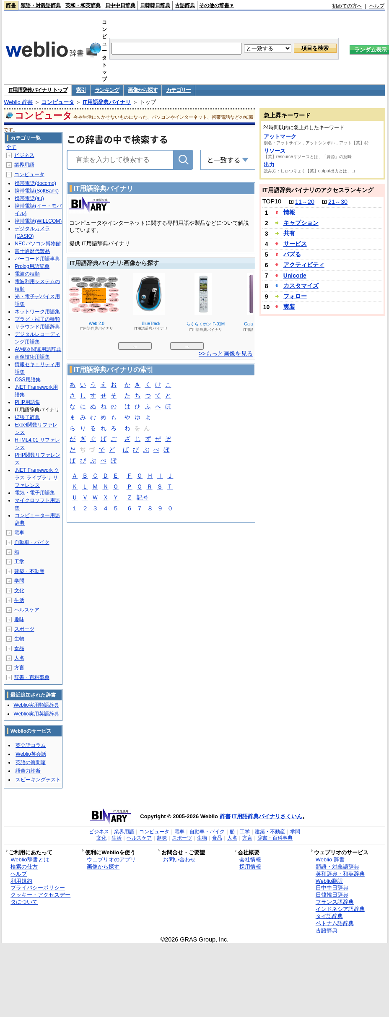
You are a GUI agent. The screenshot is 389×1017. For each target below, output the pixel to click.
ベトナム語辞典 (335, 923)
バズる (292, 254)
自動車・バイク (31, 542)
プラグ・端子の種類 (37, 319)
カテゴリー (178, 90)
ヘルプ (376, 6)
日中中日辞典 (120, 5)
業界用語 (24, 165)
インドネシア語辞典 (340, 909)
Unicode (294, 275)
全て (11, 147)
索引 (81, 90)
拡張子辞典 (27, 417)
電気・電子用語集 (35, 493)
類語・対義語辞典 (41, 5)
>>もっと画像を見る (226, 353)
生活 (19, 600)
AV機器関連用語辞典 (38, 349)
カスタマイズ (301, 285)
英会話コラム (31, 745)
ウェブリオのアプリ (111, 859)
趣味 (19, 619)
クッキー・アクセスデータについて (40, 898)
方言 (19, 668)
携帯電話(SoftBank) (37, 191)
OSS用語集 (27, 379)
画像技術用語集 (32, 357)
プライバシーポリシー (37, 887)
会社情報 (250, 859)
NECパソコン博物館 (37, 244)
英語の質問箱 (31, 762)
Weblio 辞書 (18, 102)
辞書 (11, 5)
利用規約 (21, 881)
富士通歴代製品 (32, 251)
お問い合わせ (179, 859)
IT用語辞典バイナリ (107, 102)
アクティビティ (303, 264)
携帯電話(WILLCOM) (38, 221)
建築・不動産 (29, 571)
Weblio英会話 (31, 754)
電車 (19, 533)
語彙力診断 (28, 771)
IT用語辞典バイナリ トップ (37, 90)
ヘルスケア (26, 610)
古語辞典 (185, 5)
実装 (289, 306)
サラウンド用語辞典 (37, 327)
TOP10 (271, 201)
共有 (289, 233)
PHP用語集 (27, 402)
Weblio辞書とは (29, 859)
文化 (19, 590)
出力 (269, 164)
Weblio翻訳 (329, 881)
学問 (19, 581)
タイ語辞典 (329, 916)
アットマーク (280, 136)
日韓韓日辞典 (155, 5)
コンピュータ (57, 102)
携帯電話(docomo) (35, 183)
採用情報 (250, 867)
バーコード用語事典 (37, 259)
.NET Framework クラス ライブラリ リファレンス (37, 477)
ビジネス (24, 155)
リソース (274, 151)
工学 (19, 561)
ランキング (107, 90)
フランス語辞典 (335, 902)
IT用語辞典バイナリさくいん (267, 816)
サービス (295, 243)
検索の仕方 (24, 867)
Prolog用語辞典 (32, 266)
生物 (19, 639)
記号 (142, 498)
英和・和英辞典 (83, 5)
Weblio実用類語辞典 (36, 705)
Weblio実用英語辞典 (36, 714)
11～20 (304, 201)
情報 (289, 212)
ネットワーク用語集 (37, 312)
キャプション (301, 222)
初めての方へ (347, 6)
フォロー (295, 296)
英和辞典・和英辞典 (340, 874)
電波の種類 (27, 274)
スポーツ (24, 629)
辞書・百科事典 (31, 677)
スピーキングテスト (38, 780)
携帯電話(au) (29, 198)
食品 (19, 648)
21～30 (338, 201)
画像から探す (142, 90)
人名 (19, 658)
